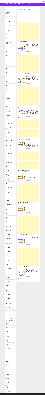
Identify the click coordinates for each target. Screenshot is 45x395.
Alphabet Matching (8, 42)
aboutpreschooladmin (26, 9)
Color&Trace (7, 90)
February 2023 (8, 348)
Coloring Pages (35, 3)
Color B (7, 55)
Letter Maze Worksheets (9, 154)
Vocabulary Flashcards (8, 286)
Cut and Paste (7, 93)
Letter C (7, 124)
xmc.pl (7, 320)
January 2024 (7, 335)
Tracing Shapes (8, 276)
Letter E (7, 131)
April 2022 (7, 358)
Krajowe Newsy (8, 318)
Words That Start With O (22, 266)
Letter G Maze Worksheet (9, 137)
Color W (7, 85)
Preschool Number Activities (9, 243)
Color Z (7, 89)
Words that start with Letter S (23, 73)
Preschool (6, 3)
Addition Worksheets (8, 38)
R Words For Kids (21, 117)
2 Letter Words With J (8, 25)
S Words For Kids (21, 85)
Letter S (7, 171)
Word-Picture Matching (9, 290)
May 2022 (7, 357)
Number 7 (7, 218)
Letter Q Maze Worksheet (9, 167)
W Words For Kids (8, 289)
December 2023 (8, 336)
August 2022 (7, 353)
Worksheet (7, 293)
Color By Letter (8, 56)
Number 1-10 (7, 209)
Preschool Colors (8, 242)
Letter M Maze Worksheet (9, 153)
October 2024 (7, 332)
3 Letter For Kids (8, 30)
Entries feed (7, 388)
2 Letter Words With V (8, 29)
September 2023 (8, 340)
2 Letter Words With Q (8, 26)
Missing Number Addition (9, 201)
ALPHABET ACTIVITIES (24, 3)
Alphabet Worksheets (8, 43)
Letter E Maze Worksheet (9, 132)
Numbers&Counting (8, 226)
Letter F (7, 133)
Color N (7, 73)
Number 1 (7, 208)
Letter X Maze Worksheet (9, 187)
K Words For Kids (8, 114)
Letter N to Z (7, 158)
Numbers (19, 3)
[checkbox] (43, 1)
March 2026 (7, 331)
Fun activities (7, 102)
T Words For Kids (8, 269)
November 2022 (8, 352)
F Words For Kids (8, 97)
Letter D (7, 128)
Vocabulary (30, 3)
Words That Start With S (22, 41)
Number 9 (7, 221)
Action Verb (7, 34)
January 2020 (7, 382)
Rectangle (7, 248)
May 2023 (7, 345)
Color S (7, 80)
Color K (7, 69)
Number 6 (7, 217)
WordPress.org (8, 391)
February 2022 (8, 361)
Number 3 (7, 213)
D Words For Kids (8, 94)
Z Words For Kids (8, 298)
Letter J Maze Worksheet (9, 145)
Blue (6, 47)
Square (7, 264)
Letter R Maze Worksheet (9, 170)
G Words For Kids (8, 103)
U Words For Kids (8, 281)
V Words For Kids (8, 282)
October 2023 (7, 339)
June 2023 (7, 344)
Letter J (7, 144)
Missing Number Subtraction (9, 204)
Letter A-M (7, 120)
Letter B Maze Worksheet (9, 123)
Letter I (7, 141)
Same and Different (8, 252)
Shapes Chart (7, 256)
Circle (6, 51)
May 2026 (7, 328)
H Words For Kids (8, 110)
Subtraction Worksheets (9, 268)
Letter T (7, 174)
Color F (7, 63)
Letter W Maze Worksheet (9, 184)
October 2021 (7, 366)
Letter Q (7, 166)
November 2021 (8, 365)
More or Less (7, 205)
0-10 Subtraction (8, 21)
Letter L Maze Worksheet (9, 150)
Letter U (7, 178)
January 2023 (7, 349)
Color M (7, 72)
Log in (7, 387)
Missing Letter (7, 200)
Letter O (7, 161)
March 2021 (7, 374)
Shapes (7, 255)
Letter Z (7, 191)
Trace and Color (8, 273)
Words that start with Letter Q (23, 170)
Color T (7, 81)
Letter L (7, 149)
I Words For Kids (8, 111)
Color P (7, 76)
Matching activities (8, 195)
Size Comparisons (8, 260)
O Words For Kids (21, 278)
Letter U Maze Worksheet (9, 179)
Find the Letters (8, 98)
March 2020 (7, 379)
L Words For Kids (8, 115)
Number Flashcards (8, 222)
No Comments (29, 75)
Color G (7, 64)
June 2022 (7, 356)
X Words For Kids (8, 294)
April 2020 (7, 378)
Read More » (28, 51)
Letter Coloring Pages (8, 127)
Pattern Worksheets (8, 235)
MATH (7, 196)
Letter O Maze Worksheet (9, 162)
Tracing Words (8, 277)
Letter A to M (7, 119)
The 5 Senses (7, 272)
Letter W (7, 183)
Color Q (7, 77)
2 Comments (30, 9)
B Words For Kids (8, 46)
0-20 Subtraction (8, 22)
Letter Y (7, 188)
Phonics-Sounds (12, 3)
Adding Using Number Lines (9, 35)
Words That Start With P (22, 234)
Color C (7, 59)
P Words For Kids (8, 234)
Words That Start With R (22, 105)
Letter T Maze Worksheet (9, 175)
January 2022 (7, 362)
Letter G (7, 136)
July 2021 (7, 369)
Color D (7, 60)
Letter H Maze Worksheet (9, 140)
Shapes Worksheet (8, 259)
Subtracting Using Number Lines (10, 265)
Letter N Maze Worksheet (9, 157)
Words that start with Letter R (23, 138)
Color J (7, 68)
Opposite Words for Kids (9, 229)
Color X (7, 86)
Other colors (7, 231)
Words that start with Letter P (23, 202)
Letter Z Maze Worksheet (9, 192)
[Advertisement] (28, 27)
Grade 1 (15, 3)
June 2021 (7, 370)
